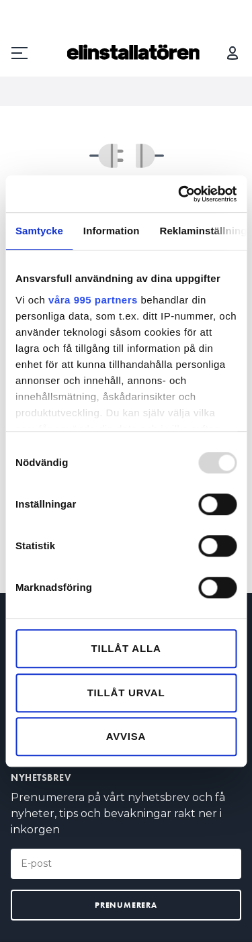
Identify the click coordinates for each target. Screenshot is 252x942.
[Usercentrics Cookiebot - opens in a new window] (179, 194)
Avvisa (126, 736)
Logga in (232, 53)
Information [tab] (111, 230)
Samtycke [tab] (39, 230)
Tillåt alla (126, 648)
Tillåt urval (126, 692)
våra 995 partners (93, 299)
